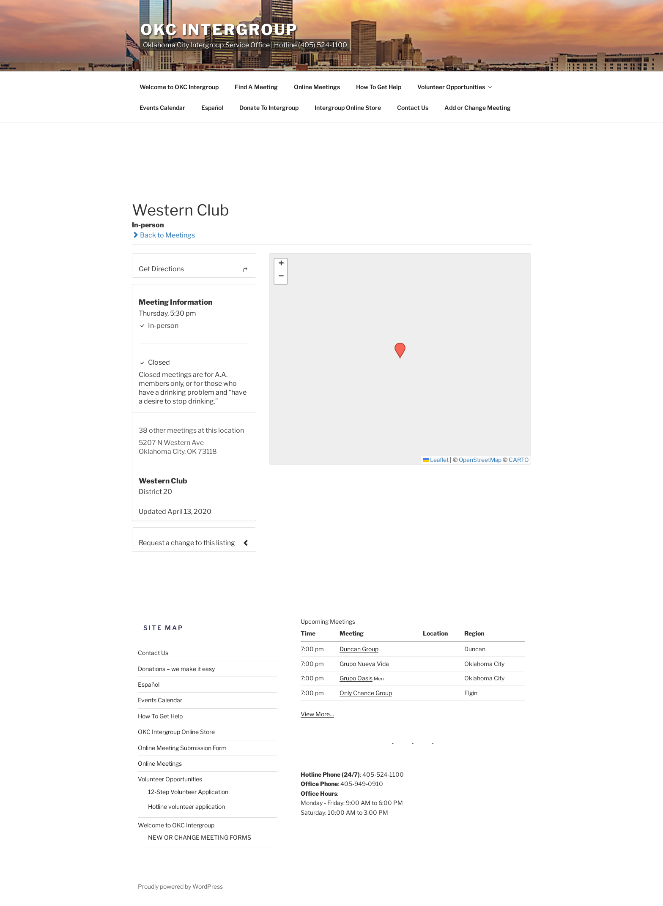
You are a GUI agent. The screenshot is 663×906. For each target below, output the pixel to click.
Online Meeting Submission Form (182, 747)
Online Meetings (317, 86)
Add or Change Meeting (477, 107)
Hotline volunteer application (186, 806)
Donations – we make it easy (176, 668)
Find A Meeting (256, 86)
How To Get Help (378, 86)
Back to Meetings (163, 235)
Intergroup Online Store (348, 107)
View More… (317, 714)
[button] (397, 345)
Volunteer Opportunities (455, 86)
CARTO (519, 459)
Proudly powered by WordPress (180, 886)
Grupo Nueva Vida (364, 663)
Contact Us (412, 107)
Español (212, 107)
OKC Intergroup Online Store (176, 731)
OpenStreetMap (480, 459)
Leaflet (436, 459)
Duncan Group (359, 648)
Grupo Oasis (356, 678)
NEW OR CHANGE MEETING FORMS (199, 837)
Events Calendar (162, 107)
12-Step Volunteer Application (188, 791)
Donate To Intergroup (269, 107)
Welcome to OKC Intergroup (179, 86)
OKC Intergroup (219, 29)
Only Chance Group (366, 692)
